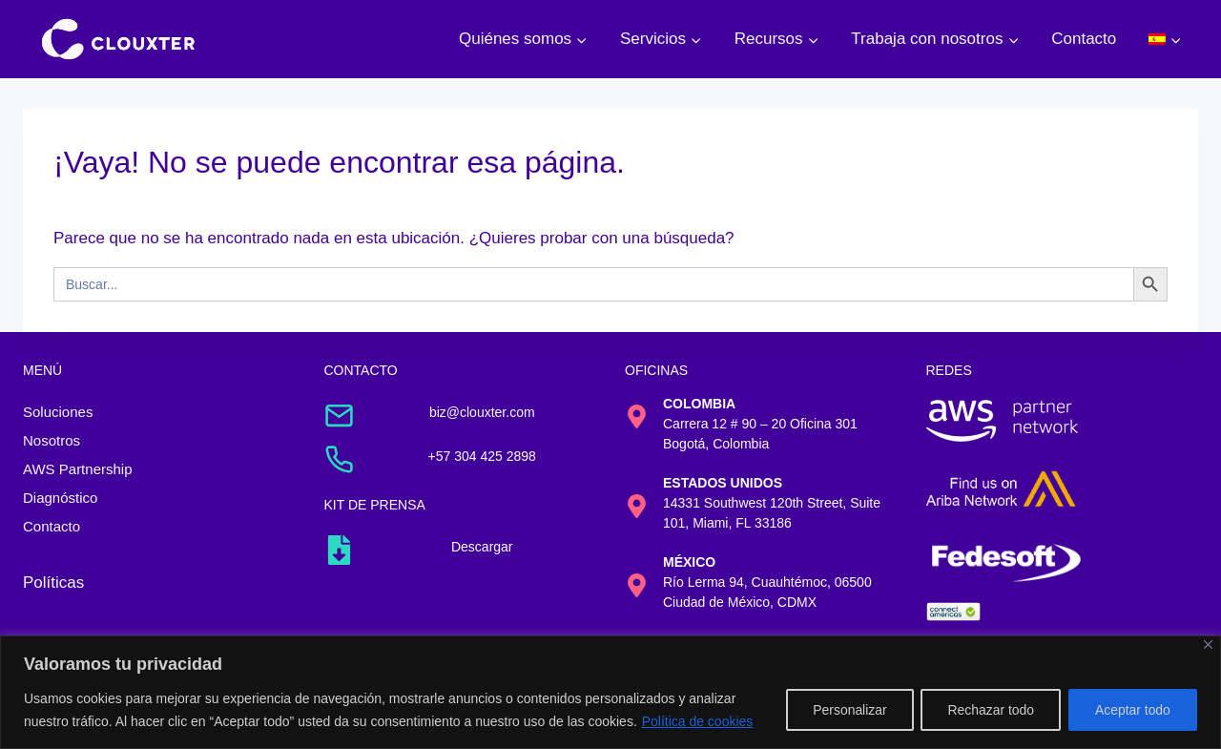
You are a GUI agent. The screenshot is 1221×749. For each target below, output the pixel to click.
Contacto (1083, 39)
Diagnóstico (60, 497)
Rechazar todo (987, 710)
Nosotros (51, 440)
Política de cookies (698, 721)
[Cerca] (1208, 644)
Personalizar (844, 710)
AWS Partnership (78, 469)
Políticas (53, 582)
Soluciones (58, 412)
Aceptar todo (1131, 710)
